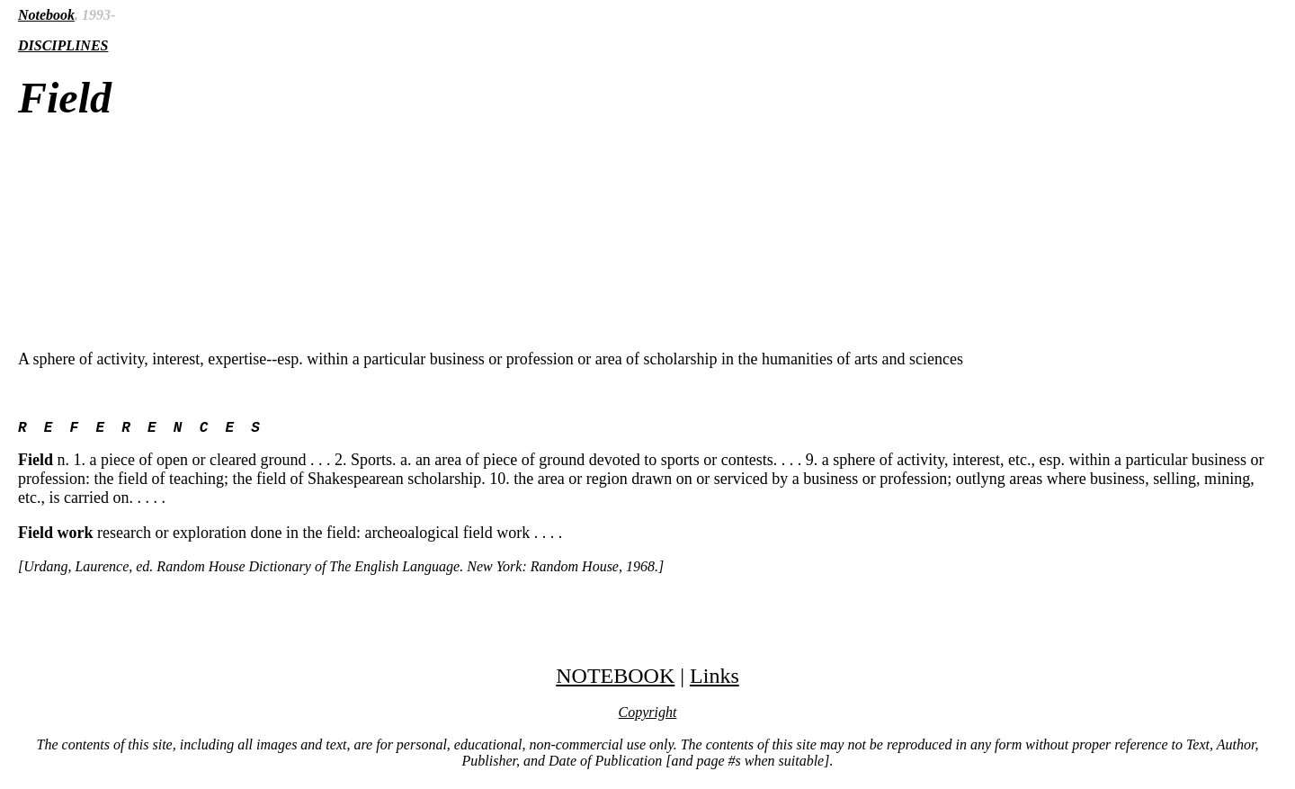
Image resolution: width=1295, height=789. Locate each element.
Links (714, 679)
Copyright (648, 715)
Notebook (46, 14)
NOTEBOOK (615, 679)
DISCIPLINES (63, 45)
